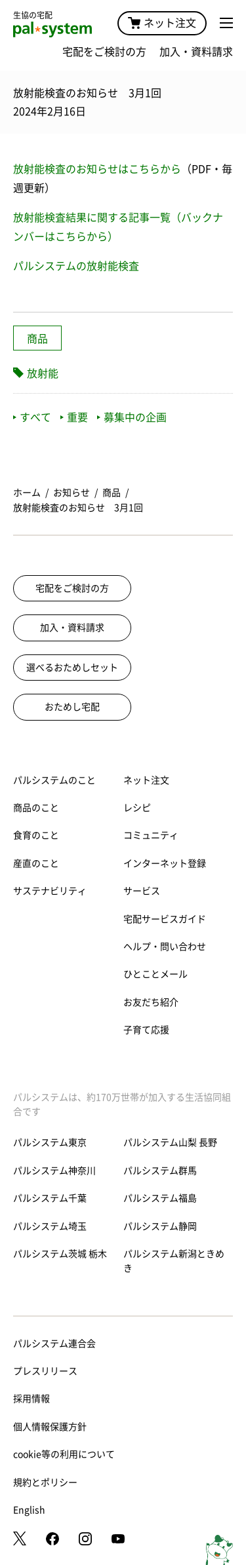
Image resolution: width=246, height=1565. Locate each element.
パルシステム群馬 (160, 1170)
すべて (32, 417)
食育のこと (36, 835)
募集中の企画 (132, 417)
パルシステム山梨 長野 (170, 1142)
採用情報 (31, 1398)
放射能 (42, 373)
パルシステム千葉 (50, 1198)
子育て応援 (146, 1029)
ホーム (27, 492)
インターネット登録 (164, 863)
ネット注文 (162, 23)
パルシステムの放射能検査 (76, 266)
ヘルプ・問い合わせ (164, 946)
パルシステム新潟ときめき (173, 1261)
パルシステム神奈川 (54, 1170)
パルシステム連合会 (54, 1343)
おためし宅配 (72, 706)
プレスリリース (45, 1371)
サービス (141, 891)
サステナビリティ (50, 891)
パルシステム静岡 (160, 1226)
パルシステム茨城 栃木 (60, 1253)
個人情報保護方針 (50, 1426)
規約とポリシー (45, 1482)
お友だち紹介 (150, 1002)
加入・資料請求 (196, 52)
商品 (37, 338)
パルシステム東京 (50, 1142)
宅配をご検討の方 (104, 52)
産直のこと (36, 863)
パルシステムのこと (54, 780)
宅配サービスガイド (164, 919)
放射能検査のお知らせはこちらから (97, 169)
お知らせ (71, 492)
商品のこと (36, 807)
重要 (74, 417)
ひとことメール (155, 974)
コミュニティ (150, 835)
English (29, 1510)
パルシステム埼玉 (50, 1226)
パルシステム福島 (160, 1198)
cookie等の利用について (64, 1454)
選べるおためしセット (72, 667)
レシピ (137, 807)
